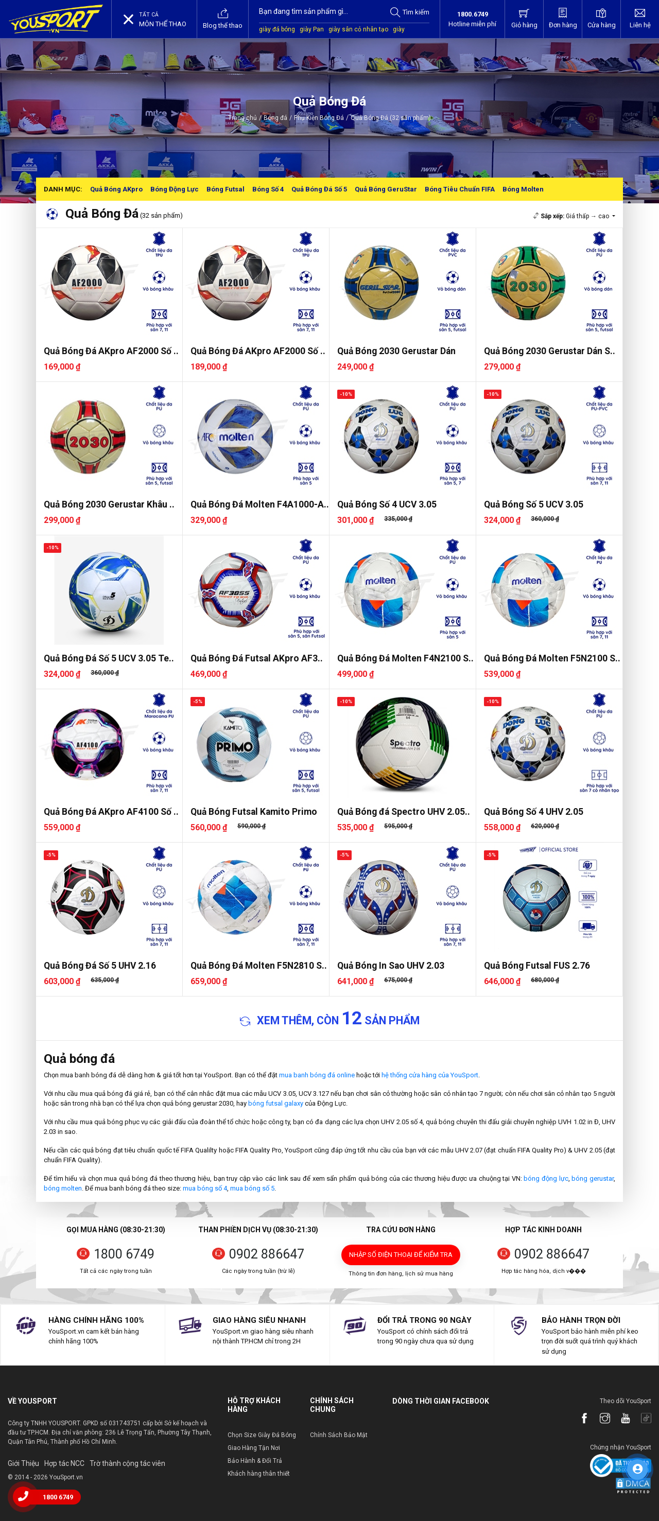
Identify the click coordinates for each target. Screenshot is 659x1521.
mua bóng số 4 (205, 1188)
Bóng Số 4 (268, 189)
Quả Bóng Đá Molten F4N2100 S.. (405, 658)
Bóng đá (275, 117)
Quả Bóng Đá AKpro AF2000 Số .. (111, 351)
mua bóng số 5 (252, 1188)
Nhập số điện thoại (401, 1254)
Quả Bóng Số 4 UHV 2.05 (533, 812)
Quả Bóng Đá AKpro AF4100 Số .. (111, 812)
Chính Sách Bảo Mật (339, 1435)
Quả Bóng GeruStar (386, 189)
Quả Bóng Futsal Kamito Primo (253, 812)
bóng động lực (546, 1178)
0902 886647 (266, 1254)
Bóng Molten (523, 189)
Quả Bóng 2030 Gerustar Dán (396, 351)
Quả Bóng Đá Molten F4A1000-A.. (259, 504)
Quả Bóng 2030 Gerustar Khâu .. (109, 504)
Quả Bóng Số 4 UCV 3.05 (387, 504)
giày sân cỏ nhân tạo (358, 29)
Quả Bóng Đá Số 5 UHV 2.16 (100, 965)
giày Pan (312, 29)
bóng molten (63, 1188)
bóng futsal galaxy (275, 1103)
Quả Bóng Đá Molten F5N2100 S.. (552, 658)
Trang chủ (242, 117)
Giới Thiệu (23, 1463)
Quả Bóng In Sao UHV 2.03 (390, 965)
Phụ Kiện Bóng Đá (319, 117)
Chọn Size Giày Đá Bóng (262, 1435)
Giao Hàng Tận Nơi (254, 1448)
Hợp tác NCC (64, 1463)
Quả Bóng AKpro (116, 189)
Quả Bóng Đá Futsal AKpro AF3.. (256, 658)
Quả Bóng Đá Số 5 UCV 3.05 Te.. (109, 658)
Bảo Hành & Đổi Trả (255, 1460)
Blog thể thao (222, 18)
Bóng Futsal (225, 189)
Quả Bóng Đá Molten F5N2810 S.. (258, 965)
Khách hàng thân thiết (259, 1473)
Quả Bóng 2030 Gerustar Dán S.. (549, 351)
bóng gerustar (592, 1178)
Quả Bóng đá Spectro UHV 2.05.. (403, 812)
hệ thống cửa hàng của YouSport (429, 1075)
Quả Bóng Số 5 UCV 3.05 (533, 504)
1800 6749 (124, 1254)
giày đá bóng (277, 29)
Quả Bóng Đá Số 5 (319, 189)
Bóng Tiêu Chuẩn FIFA (460, 189)
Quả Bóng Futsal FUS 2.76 (537, 965)
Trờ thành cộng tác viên (127, 1463)
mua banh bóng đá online (317, 1075)
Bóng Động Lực (174, 189)
